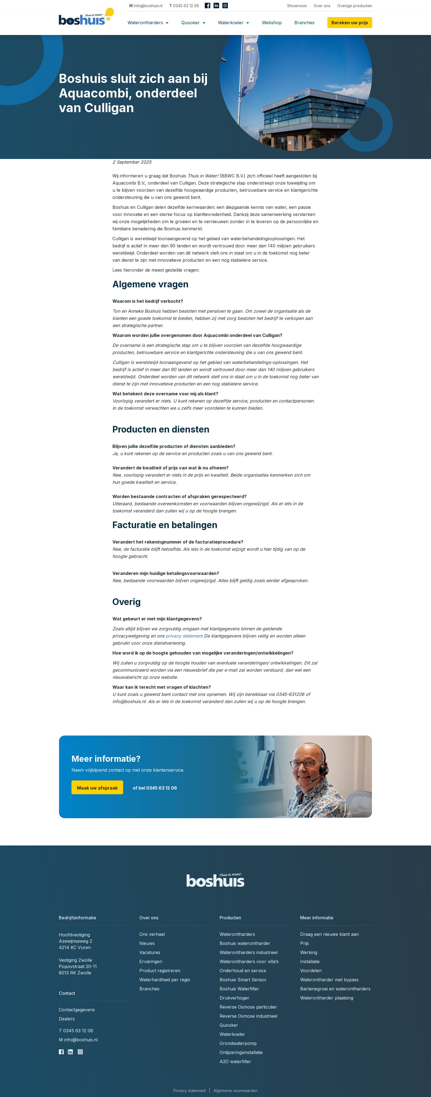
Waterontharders (148, 22)
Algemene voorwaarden (236, 1090)
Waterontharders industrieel (249, 952)
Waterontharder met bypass (329, 979)
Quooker (193, 22)
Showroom (297, 5)
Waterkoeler (233, 22)
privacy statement (184, 636)
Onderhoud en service (243, 970)
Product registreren (159, 970)
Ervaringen (150, 961)
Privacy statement (189, 1090)
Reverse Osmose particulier (248, 1007)
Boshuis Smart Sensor (243, 979)
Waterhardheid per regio (164, 979)
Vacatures (149, 952)
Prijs (304, 943)
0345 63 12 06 (184, 5)
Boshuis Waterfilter (239, 988)
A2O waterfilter (235, 1061)
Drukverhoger (234, 998)
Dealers (67, 1019)
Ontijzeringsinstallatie (241, 1052)
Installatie (310, 961)
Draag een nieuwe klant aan (329, 934)
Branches (304, 22)
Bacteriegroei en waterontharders (335, 988)
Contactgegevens (77, 1009)
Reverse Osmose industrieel (248, 1016)
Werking (308, 952)
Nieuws (147, 943)
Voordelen (311, 970)
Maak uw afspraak (97, 788)
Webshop (272, 22)
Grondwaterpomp (238, 1043)
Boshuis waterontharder (245, 943)
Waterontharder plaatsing (326, 998)
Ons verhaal (152, 934)
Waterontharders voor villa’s (249, 961)
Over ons (322, 5)
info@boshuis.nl (145, 5)
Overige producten (354, 5)
